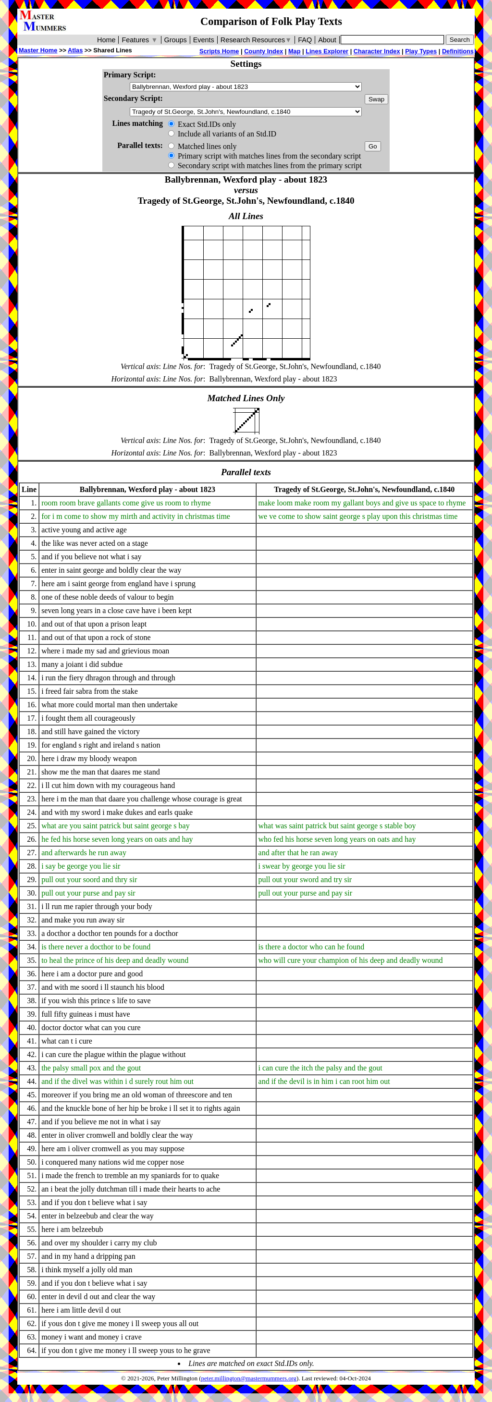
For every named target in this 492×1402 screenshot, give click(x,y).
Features (140, 40)
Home (106, 40)
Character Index (377, 51)
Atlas (75, 50)
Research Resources (256, 40)
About (327, 40)
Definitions (458, 51)
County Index (263, 51)
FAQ (305, 40)
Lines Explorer (327, 51)
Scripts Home (219, 51)
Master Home (38, 50)
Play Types (421, 51)
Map (294, 51)
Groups (175, 40)
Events (203, 40)
